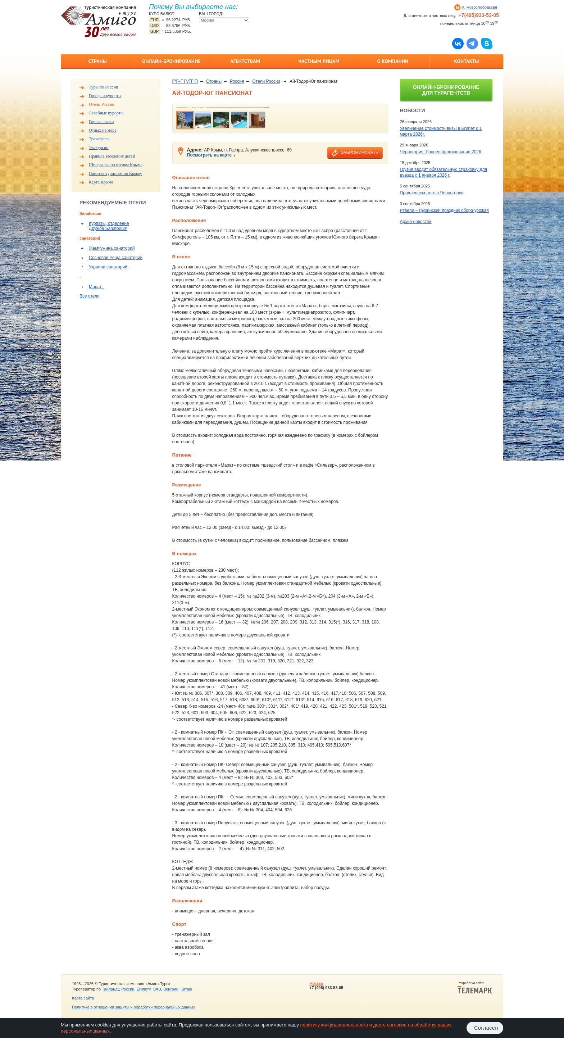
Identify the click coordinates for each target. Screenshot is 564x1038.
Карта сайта (83, 998)
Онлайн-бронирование (171, 61)
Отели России (101, 104)
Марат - (96, 286)
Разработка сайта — (475, 987)
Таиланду (110, 989)
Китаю (186, 989)
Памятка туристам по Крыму (115, 173)
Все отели (89, 296)
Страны (97, 61)
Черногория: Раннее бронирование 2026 (440, 151)
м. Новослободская (479, 7)
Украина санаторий (108, 266)
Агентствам (245, 61)
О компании (392, 61)
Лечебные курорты (106, 112)
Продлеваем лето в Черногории (432, 192)
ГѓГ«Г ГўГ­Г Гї (185, 81)
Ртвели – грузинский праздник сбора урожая (444, 210)
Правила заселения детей (112, 156)
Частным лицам (318, 61)
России (127, 989)
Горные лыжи (101, 121)
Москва (316, 983)
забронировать (359, 152)
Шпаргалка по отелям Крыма (115, 164)
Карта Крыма (101, 182)
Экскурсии (99, 147)
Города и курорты (105, 95)
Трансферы (99, 138)
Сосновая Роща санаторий (115, 257)
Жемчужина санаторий (112, 248)
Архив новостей (416, 221)
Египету (144, 989)
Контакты (466, 61)
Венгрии (170, 989)
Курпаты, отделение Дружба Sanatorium (109, 226)
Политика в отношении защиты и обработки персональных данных (133, 1007)
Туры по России (103, 87)
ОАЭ (157, 989)
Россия (237, 81)
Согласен (486, 1028)
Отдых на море (103, 130)
